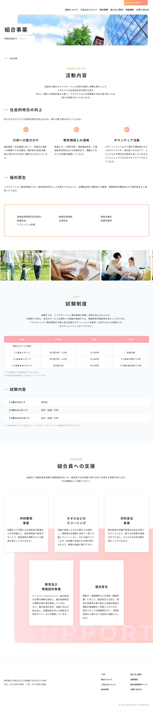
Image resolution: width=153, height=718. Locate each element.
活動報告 (127, 10)
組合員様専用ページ (139, 685)
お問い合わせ (142, 10)
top (6, 58)
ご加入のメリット (81, 10)
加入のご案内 (112, 10)
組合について (62, 10)
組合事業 (98, 10)
